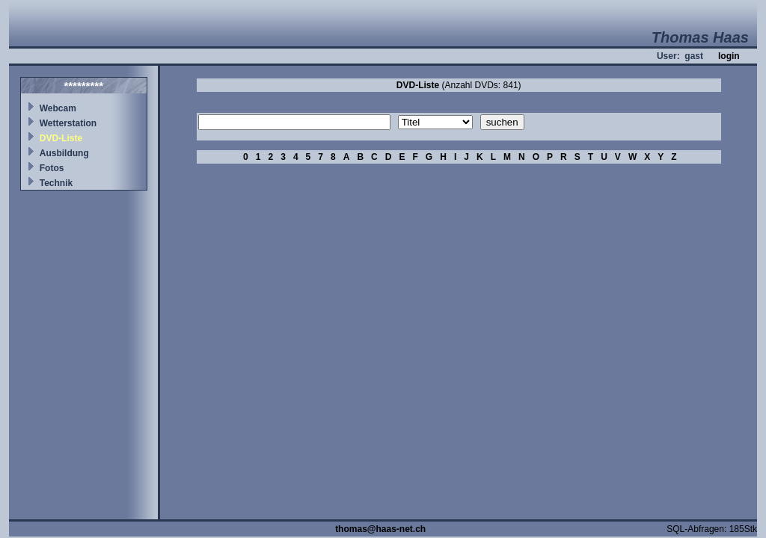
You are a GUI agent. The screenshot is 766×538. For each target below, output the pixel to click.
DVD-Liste (61, 138)
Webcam (58, 108)
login (729, 56)
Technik (56, 183)
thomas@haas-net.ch (380, 529)
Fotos (52, 168)
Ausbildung (64, 153)
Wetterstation (68, 123)
